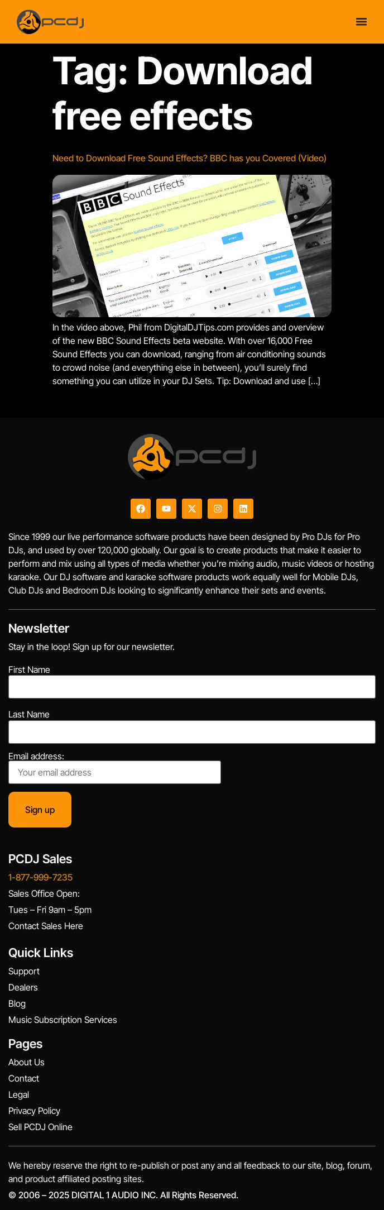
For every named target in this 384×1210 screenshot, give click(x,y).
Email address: (114, 768)
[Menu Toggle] (361, 21)
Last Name (29, 714)
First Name (29, 669)
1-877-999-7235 (40, 877)
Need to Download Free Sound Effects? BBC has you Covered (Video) (189, 158)
